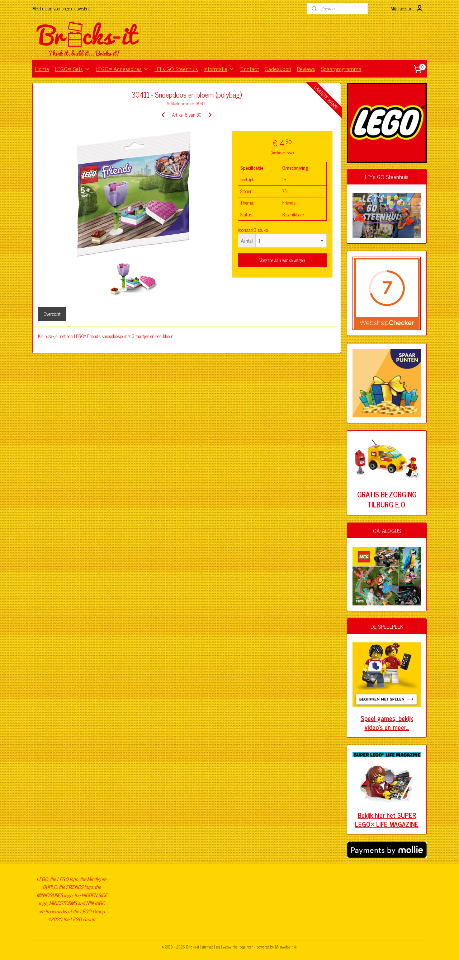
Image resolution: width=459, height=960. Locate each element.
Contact (249, 68)
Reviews (306, 68)
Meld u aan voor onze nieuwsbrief (62, 8)
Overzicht (52, 314)
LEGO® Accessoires (122, 68)
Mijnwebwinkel (286, 946)
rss (218, 946)
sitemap (207, 946)
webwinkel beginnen (238, 946)
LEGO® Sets (72, 68)
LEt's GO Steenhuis (176, 68)
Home (42, 68)
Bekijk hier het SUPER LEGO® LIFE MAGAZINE (386, 819)
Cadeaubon (278, 68)
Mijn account (407, 8)
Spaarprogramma (341, 68)
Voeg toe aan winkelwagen (282, 260)
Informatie (219, 68)
